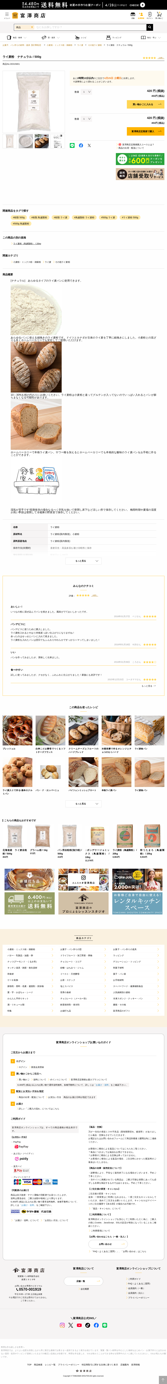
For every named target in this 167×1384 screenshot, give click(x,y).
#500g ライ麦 (108, 217)
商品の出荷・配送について (130, 148)
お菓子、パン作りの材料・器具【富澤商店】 (22, 45)
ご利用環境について (99, 1230)
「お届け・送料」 (102, 1085)
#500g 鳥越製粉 (21, 223)
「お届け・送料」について (25, 1220)
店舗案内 (124, 1364)
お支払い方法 (53, 1097)
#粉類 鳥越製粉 (39, 217)
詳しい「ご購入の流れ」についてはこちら (37, 1108)
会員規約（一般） (135, 1288)
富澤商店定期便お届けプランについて (87, 1079)
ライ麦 (80, 45)
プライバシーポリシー (138, 1297)
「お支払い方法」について (54, 1220)
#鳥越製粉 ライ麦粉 (84, 217)
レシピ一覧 (50, 1364)
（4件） (160, 58)
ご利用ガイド (133, 1279)
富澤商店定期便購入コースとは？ (135, 144)
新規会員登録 (36, 1067)
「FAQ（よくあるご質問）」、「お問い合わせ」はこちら (117, 1251)
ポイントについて (57, 1079)
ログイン (21, 1067)
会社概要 (83, 1289)
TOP (29, 1364)
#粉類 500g (19, 217)
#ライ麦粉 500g (130, 217)
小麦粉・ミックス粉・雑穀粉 (59, 45)
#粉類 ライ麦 (60, 217)
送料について (38, 1079)
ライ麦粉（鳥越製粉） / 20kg (26, 243)
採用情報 (135, 1364)
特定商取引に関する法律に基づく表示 (100, 1364)
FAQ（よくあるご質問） (139, 1283)
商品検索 (38, 1364)
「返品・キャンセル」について (104, 1208)
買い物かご (22, 1079)
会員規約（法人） (135, 1293)
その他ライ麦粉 (95, 45)
